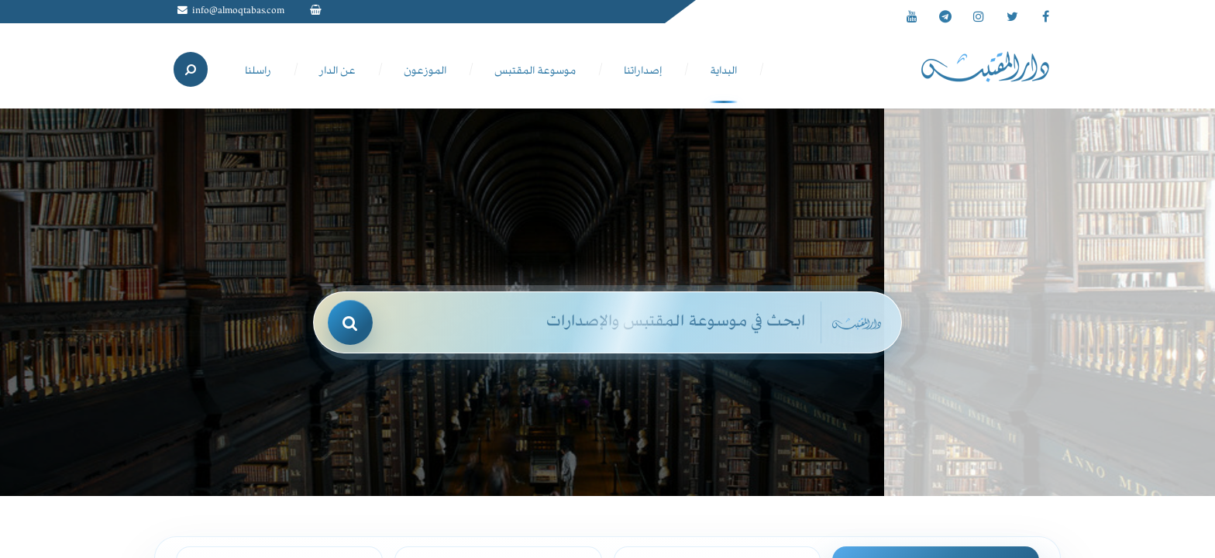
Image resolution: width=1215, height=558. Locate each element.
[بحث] (350, 322)
